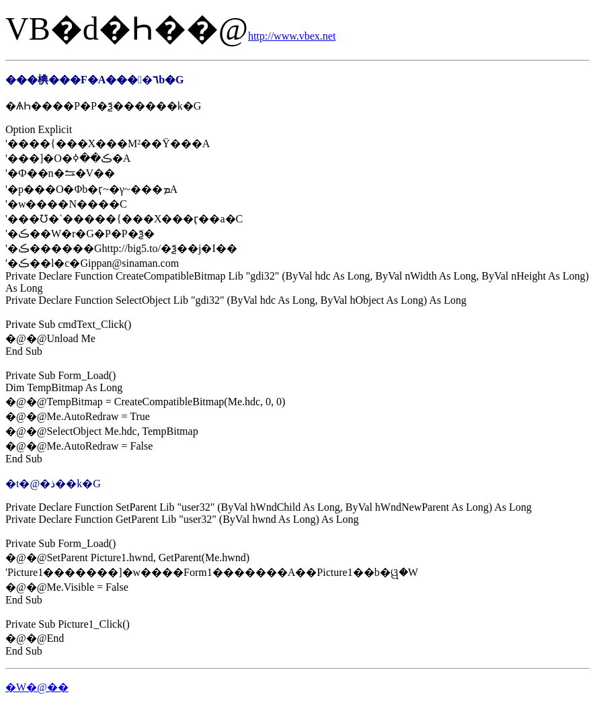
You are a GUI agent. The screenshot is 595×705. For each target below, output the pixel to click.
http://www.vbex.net (292, 36)
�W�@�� (37, 687)
